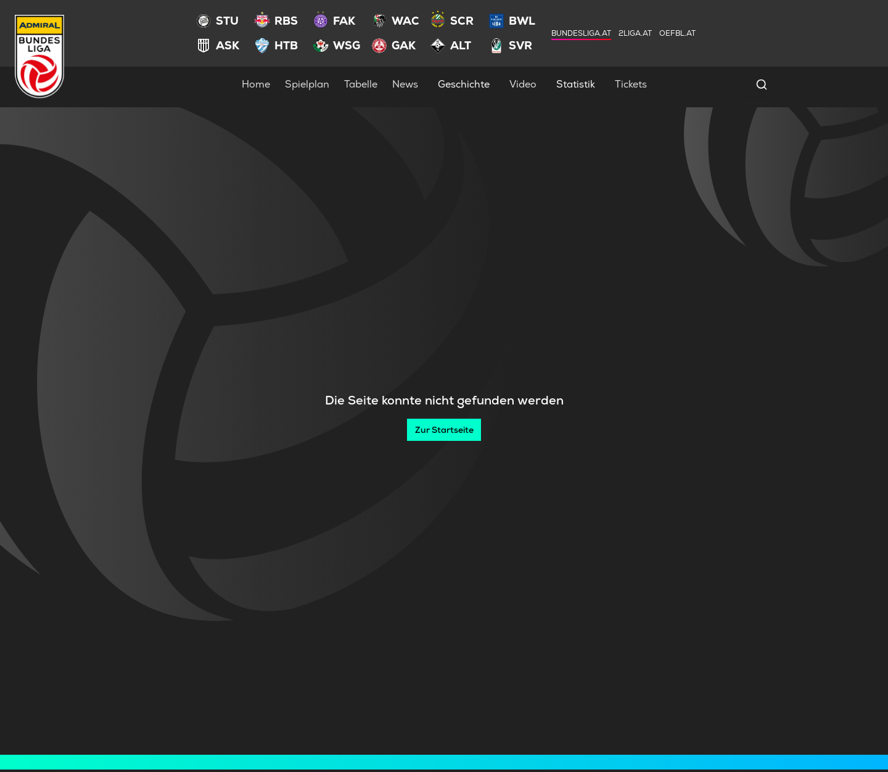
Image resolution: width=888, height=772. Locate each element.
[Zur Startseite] (444, 430)
